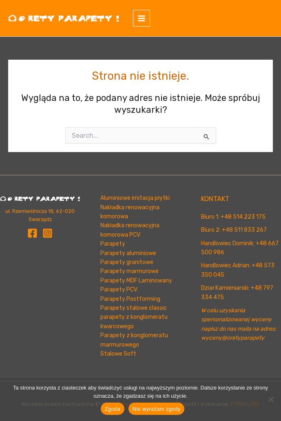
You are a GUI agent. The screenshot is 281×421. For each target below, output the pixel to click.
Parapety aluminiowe (128, 253)
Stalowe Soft (118, 353)
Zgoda (112, 409)
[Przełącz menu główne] (144, 18)
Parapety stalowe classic (133, 308)
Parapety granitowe (126, 262)
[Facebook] (32, 233)
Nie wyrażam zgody (157, 409)
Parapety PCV (118, 289)
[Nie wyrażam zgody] (271, 399)
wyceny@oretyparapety (232, 337)
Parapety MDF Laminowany (136, 280)
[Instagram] (47, 233)
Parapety (112, 243)
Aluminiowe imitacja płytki (135, 198)
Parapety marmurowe (129, 271)
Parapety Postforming (130, 299)
